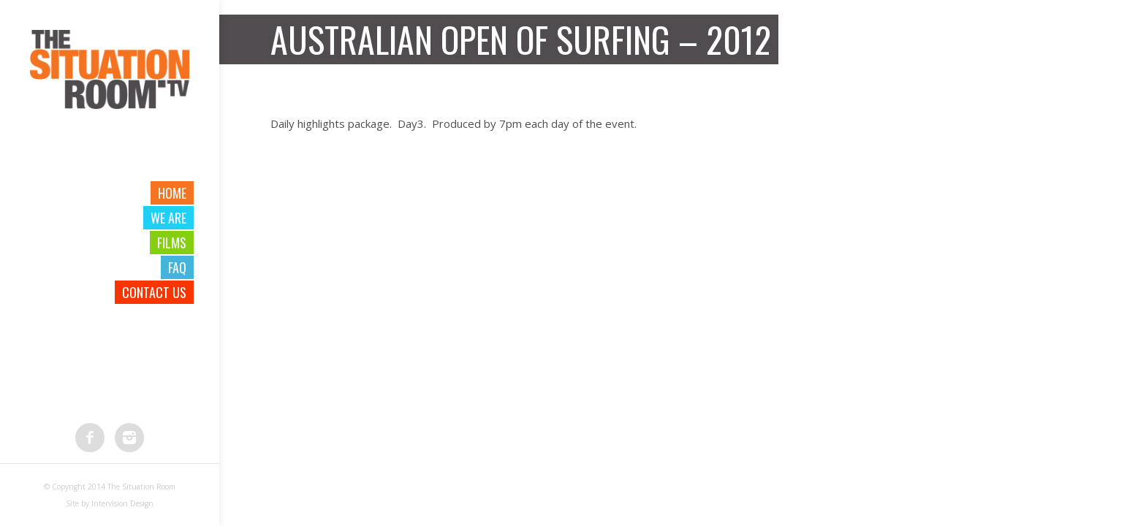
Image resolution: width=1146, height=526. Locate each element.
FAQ (177, 267)
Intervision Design (122, 503)
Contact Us (154, 292)
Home (172, 192)
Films (171, 242)
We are (168, 217)
